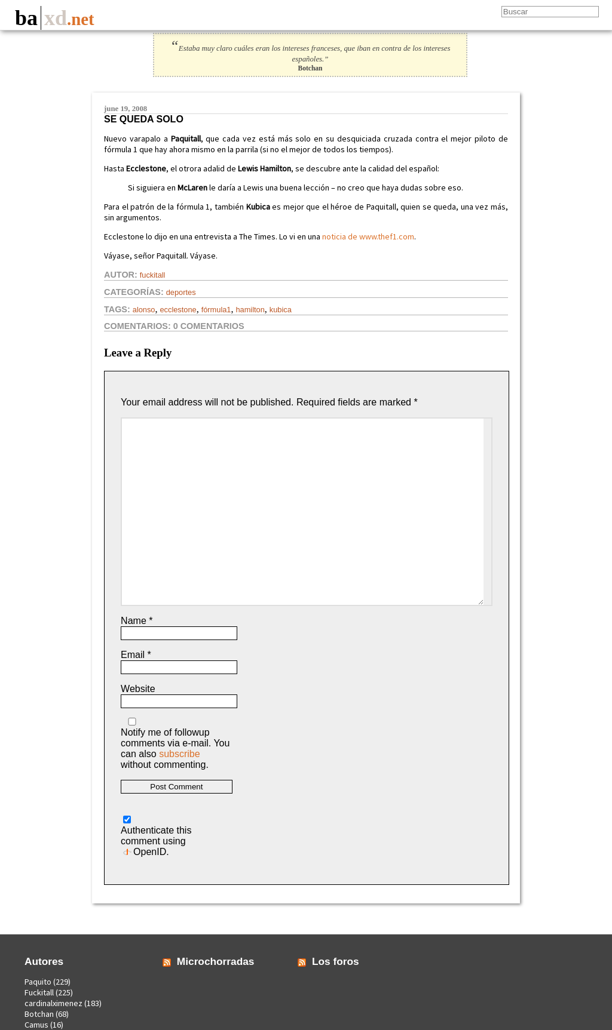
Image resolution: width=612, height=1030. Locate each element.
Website (138, 689)
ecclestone (178, 309)
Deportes (181, 292)
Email (136, 655)
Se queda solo (143, 119)
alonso (144, 309)
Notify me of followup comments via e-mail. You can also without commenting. (175, 744)
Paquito (38, 981)
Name (136, 621)
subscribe (179, 754)
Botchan (39, 1014)
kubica (281, 309)
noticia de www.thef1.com (368, 236)
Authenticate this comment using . (156, 836)
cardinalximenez (53, 1003)
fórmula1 (216, 309)
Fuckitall (153, 274)
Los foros (335, 961)
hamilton (249, 309)
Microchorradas (216, 961)
